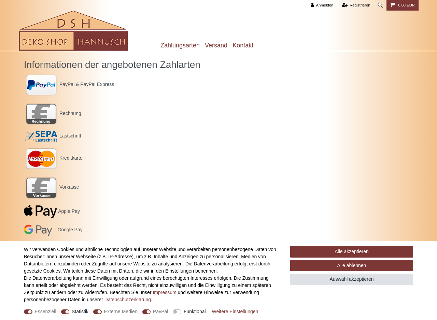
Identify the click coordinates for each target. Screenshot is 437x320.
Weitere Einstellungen (235, 311)
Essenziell (45, 311)
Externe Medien (121, 311)
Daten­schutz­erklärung (127, 299)
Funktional (195, 311)
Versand (216, 45)
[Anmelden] (321, 5)
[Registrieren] (355, 5)
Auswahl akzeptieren (351, 279)
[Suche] (379, 5)
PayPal (160, 311)
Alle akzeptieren (352, 251)
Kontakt (242, 45)
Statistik (80, 311)
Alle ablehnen (351, 265)
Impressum (164, 292)
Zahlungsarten (180, 45)
